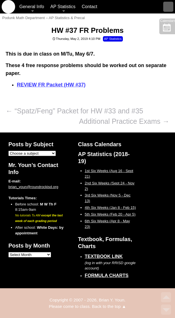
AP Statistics (63, 6)
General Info (31, 6)
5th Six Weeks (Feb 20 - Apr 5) (110, 214)
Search (168, 7)
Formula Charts (106, 275)
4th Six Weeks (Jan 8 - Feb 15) (110, 207)
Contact (89, 6)
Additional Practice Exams (124, 121)
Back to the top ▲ (109, 306)
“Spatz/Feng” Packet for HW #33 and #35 (74, 111)
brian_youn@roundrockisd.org (33, 187)
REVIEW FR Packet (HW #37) (51, 85)
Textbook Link (104, 256)
